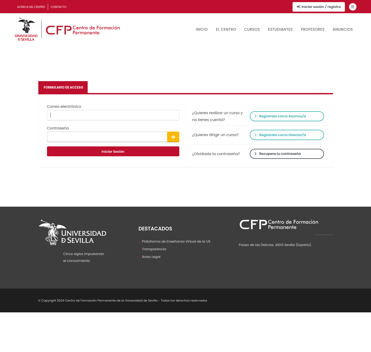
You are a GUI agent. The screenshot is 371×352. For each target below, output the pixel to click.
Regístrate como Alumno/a (280, 116)
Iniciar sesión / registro (319, 6)
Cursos (252, 29)
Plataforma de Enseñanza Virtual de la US (176, 241)
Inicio (202, 29)
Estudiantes (280, 29)
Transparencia (154, 249)
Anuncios (343, 29)
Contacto (58, 7)
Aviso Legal (151, 256)
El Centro (226, 29)
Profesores (313, 29)
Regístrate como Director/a (280, 135)
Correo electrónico (64, 106)
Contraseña (58, 128)
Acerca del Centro (31, 7)
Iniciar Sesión (113, 151)
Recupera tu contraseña (277, 153)
